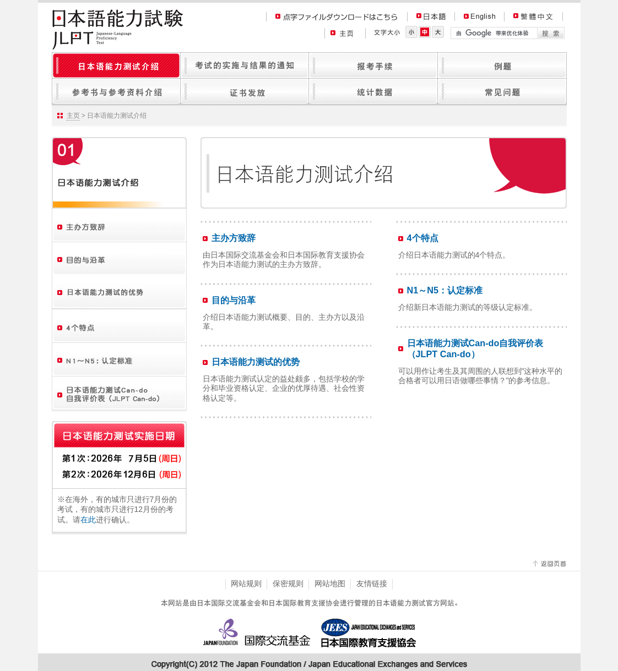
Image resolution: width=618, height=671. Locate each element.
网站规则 (246, 583)
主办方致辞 (234, 238)
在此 (88, 519)
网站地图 (330, 583)
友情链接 (371, 583)
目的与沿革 (234, 300)
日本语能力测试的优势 (256, 362)
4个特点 (422, 238)
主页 (73, 115)
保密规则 (288, 583)
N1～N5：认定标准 (445, 290)
